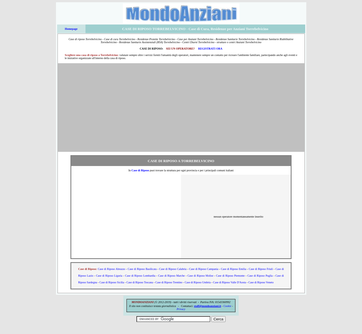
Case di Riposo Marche (171, 275)
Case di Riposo (140, 170)
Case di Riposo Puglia (260, 275)
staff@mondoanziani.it (207, 306)
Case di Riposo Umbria (198, 282)
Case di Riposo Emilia (233, 268)
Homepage (71, 28)
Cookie (227, 306)
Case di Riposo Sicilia (111, 282)
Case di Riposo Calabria (173, 268)
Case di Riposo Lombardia (140, 275)
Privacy (181, 309)
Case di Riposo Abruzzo (111, 268)
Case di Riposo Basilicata (142, 268)
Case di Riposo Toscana (139, 282)
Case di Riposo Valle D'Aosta (229, 282)
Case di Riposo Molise (200, 275)
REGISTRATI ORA (210, 48)
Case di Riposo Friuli (261, 268)
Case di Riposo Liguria (109, 275)
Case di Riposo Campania (203, 268)
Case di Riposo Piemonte (230, 275)
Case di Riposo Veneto (261, 282)
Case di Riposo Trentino (168, 282)
